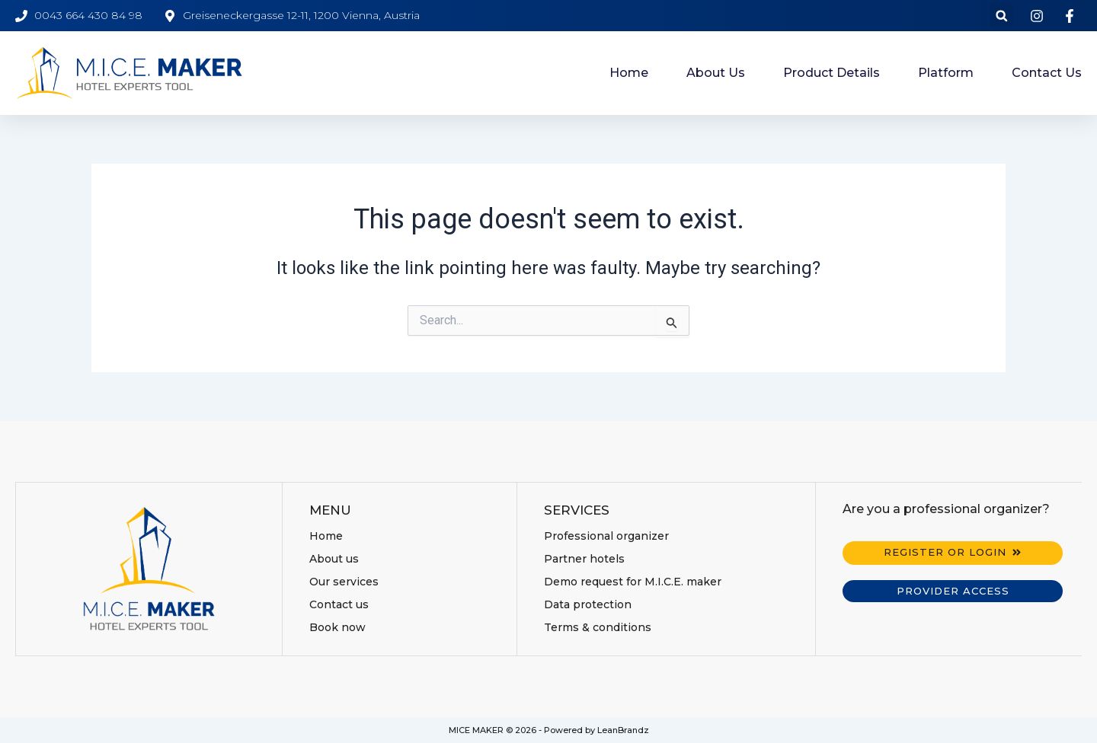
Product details (831, 72)
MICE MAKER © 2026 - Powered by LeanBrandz (549, 730)
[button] (1001, 15)
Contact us (1047, 72)
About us (715, 72)
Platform (946, 72)
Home (628, 72)
